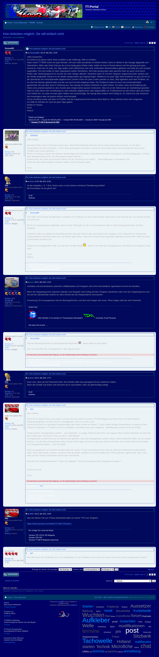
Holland (124, 641)
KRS (31, 409)
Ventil (108, 611)
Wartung (87, 610)
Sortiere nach (86, 569)
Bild (149, 627)
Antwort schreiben (11, 43)
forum (136, 615)
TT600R (32, 23)
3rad (31, 181)
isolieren (120, 652)
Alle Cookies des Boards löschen (115, 597)
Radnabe (146, 616)
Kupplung (113, 606)
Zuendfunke (123, 616)
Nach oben (153, 127)
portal (115, 621)
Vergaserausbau (90, 637)
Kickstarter (107, 632)
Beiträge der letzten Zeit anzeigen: (52, 569)
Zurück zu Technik (12, 581)
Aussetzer (140, 605)
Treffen (140, 622)
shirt (91, 652)
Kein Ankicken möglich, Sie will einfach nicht (33, 34)
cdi (106, 652)
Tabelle (112, 627)
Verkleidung (102, 627)
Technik (39, 23)
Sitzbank (142, 636)
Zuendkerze (100, 607)
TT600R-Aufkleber (26, 622)
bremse (98, 651)
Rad (107, 616)
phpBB (61, 602)
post (132, 630)
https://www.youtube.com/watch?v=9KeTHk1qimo (49, 523)
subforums (143, 642)
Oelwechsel (147, 632)
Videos (136, 647)
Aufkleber (96, 620)
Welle (88, 625)
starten (88, 646)
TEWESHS (34, 135)
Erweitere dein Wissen (26, 640)
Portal (9, 23)
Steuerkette (123, 610)
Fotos (115, 636)
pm (118, 631)
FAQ (109, 27)
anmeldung (132, 651)
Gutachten (128, 621)
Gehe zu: (109, 581)
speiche (112, 651)
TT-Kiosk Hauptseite (26, 631)
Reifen (113, 616)
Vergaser (124, 607)
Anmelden (150, 27)
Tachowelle (97, 640)
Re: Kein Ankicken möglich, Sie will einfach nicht (46, 131)
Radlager (148, 622)
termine (90, 631)
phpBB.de (73, 605)
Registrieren (138, 27)
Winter (98, 611)
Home (26, 605)
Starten (87, 606)
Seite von (140, 43)
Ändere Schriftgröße (152, 22)
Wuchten (93, 615)
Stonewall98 (34, 53)
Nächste (151, 569)
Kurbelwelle (142, 611)
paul (31, 282)
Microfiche (122, 646)
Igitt (31, 553)
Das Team (98, 597)
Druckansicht (147, 22)
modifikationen (132, 625)
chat (146, 646)
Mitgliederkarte (98, 27)
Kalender (127, 27)
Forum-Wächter (18, 37)
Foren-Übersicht (20, 23)
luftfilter (85, 651)
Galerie (117, 27)
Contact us (26, 613)
